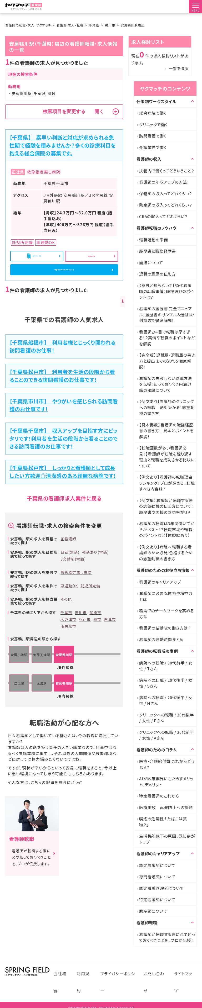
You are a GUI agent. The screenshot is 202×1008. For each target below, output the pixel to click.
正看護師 (68, 559)
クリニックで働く (153, 124)
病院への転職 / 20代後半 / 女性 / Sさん (166, 683)
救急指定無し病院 (76, 592)
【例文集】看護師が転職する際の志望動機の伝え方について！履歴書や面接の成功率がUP (166, 506)
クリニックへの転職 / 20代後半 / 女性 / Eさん (166, 718)
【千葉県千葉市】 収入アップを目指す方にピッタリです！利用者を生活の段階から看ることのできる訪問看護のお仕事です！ (63, 458)
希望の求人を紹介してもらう (64, 282)
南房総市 (68, 646)
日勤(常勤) (69, 572)
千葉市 (66, 632)
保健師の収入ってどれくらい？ (165, 193)
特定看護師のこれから (159, 796)
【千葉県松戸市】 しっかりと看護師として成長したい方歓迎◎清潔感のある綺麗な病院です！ (62, 491)
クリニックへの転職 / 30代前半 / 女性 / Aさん (166, 735)
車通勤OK (69, 605)
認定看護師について (157, 865)
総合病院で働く (152, 113)
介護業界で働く (152, 147)
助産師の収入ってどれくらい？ (165, 205)
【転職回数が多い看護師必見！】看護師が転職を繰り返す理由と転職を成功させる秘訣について (167, 456)
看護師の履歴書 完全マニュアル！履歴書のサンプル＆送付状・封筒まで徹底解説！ (167, 314)
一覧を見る (179, 68)
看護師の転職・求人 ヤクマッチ (28, 25)
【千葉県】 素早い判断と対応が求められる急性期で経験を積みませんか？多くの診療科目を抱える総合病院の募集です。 (62, 145)
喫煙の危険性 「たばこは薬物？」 (163, 821)
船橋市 (95, 632)
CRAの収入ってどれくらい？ (163, 216)
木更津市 (68, 639)
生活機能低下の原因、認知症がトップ (167, 839)
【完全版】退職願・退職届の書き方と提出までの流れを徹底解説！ (167, 361)
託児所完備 (90, 605)
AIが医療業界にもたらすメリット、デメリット (166, 781)
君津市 (110, 639)
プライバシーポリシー (117, 979)
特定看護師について (157, 899)
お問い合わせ (155, 979)
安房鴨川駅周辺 (133, 25)
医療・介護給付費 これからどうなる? (166, 764)
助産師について (153, 911)
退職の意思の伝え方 (157, 274)
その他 (66, 619)
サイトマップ (184, 979)
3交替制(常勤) (73, 579)
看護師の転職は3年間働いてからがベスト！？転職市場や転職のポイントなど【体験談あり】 (167, 529)
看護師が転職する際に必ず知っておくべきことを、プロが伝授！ (167, 937)
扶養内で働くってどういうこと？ (166, 170)
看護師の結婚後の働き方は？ (165, 628)
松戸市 (85, 639)
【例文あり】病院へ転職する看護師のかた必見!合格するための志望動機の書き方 (166, 552)
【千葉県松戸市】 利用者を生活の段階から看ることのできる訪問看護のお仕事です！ (62, 396)
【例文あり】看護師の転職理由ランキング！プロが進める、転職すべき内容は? (167, 483)
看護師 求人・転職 (70, 25)
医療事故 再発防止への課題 (166, 807)
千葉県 (94, 25)
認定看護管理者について (161, 888)
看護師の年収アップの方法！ (164, 182)
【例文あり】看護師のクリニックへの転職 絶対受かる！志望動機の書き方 (167, 407)
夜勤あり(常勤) (95, 572)
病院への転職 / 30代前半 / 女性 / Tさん (166, 666)
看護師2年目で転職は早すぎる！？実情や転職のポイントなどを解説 (167, 337)
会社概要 (59, 979)
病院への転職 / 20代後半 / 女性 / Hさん (166, 700)
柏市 (97, 639)
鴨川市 (110, 25)
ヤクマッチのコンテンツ (165, 88)
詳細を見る (91, 257)
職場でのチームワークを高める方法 (166, 613)
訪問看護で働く (152, 136)
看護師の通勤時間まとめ (161, 639)
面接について (151, 262)
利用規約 (83, 979)
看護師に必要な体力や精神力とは (166, 596)
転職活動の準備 (153, 239)
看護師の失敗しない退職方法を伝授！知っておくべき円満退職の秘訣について (165, 384)
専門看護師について (157, 876)
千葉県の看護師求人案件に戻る (64, 518)
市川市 (81, 632)
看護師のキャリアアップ (160, 582)
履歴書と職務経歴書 (157, 251)
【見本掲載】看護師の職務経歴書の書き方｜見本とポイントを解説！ (166, 430)
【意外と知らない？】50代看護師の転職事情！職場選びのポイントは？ (166, 291)
